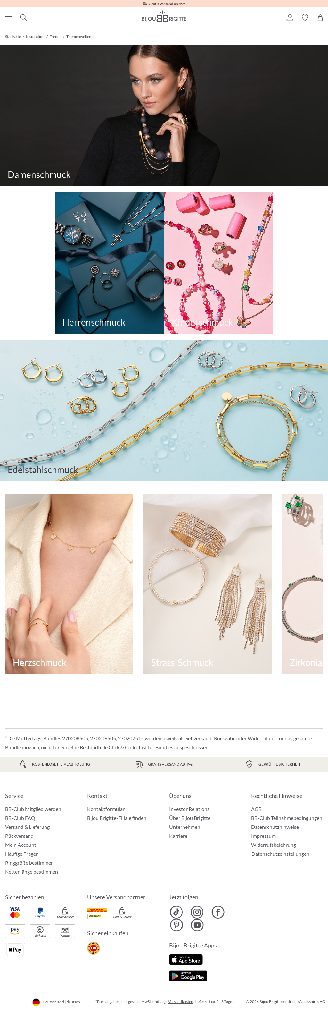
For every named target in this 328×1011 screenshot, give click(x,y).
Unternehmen (184, 827)
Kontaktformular (106, 809)
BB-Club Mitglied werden (33, 809)
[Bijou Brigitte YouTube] (197, 925)
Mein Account (20, 845)
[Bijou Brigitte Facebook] (218, 912)
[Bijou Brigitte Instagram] (197, 912)
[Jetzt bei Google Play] (188, 975)
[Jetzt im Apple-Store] (186, 959)
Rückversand (19, 836)
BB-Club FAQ (20, 818)
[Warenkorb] (320, 17)
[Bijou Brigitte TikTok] (176, 912)
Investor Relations (189, 809)
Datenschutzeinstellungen (280, 854)
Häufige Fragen (22, 854)
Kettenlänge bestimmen (31, 872)
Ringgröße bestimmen (29, 863)
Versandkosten (180, 1001)
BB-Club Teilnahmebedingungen (286, 818)
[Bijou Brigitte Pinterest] (176, 925)
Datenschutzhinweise (275, 827)
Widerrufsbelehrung (273, 845)
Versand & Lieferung (27, 827)
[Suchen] (23, 17)
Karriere (178, 836)
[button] (289, 17)
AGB (256, 809)
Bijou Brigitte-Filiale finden (116, 818)
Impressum (263, 836)
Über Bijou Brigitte (189, 818)
